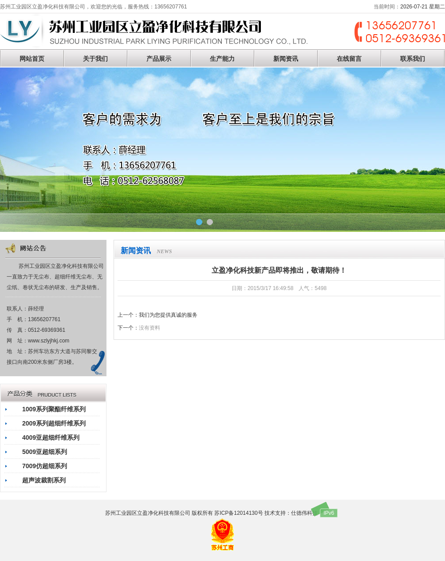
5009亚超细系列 (44, 451)
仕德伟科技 (304, 513)
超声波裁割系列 (44, 480)
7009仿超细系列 (44, 465)
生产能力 (222, 58)
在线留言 (349, 58)
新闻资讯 (285, 58)
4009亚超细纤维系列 (50, 437)
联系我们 (412, 58)
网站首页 (32, 58)
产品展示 (158, 58)
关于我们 (95, 58)
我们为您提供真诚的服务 (168, 315)
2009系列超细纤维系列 (54, 423)
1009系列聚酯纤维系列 (54, 409)
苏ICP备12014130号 (238, 513)
